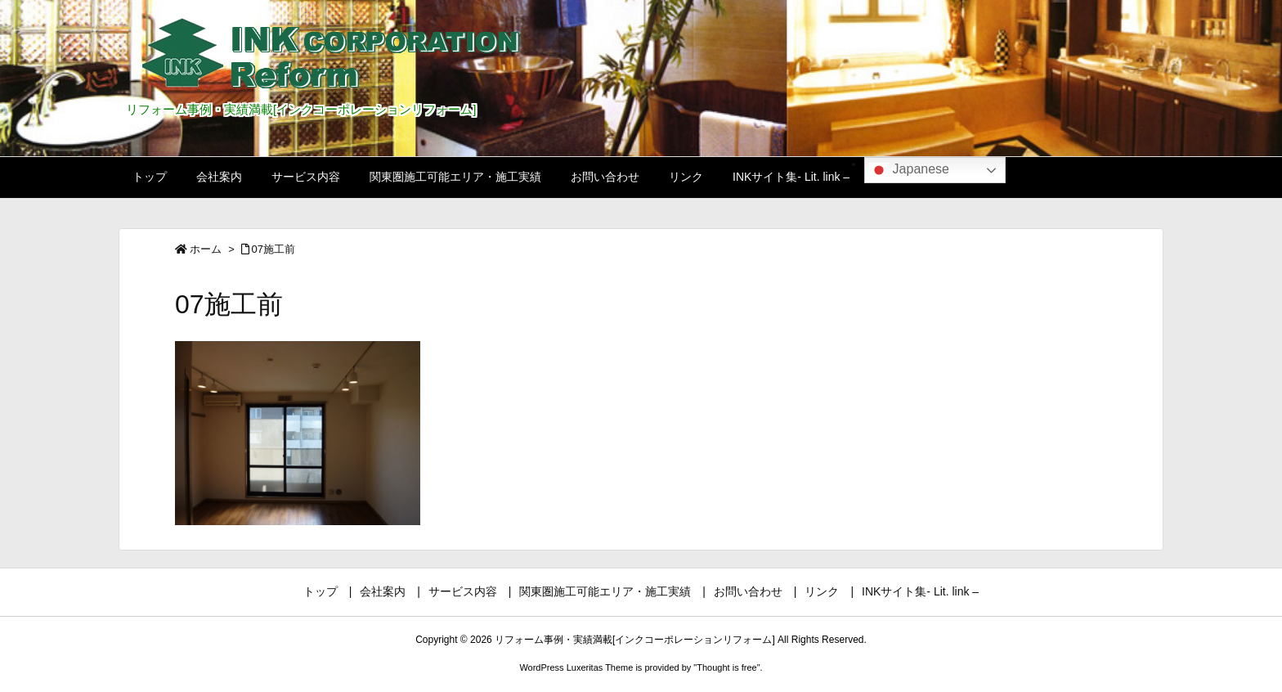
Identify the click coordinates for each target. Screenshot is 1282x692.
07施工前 (273, 249)
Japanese (909, 170)
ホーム (206, 249)
